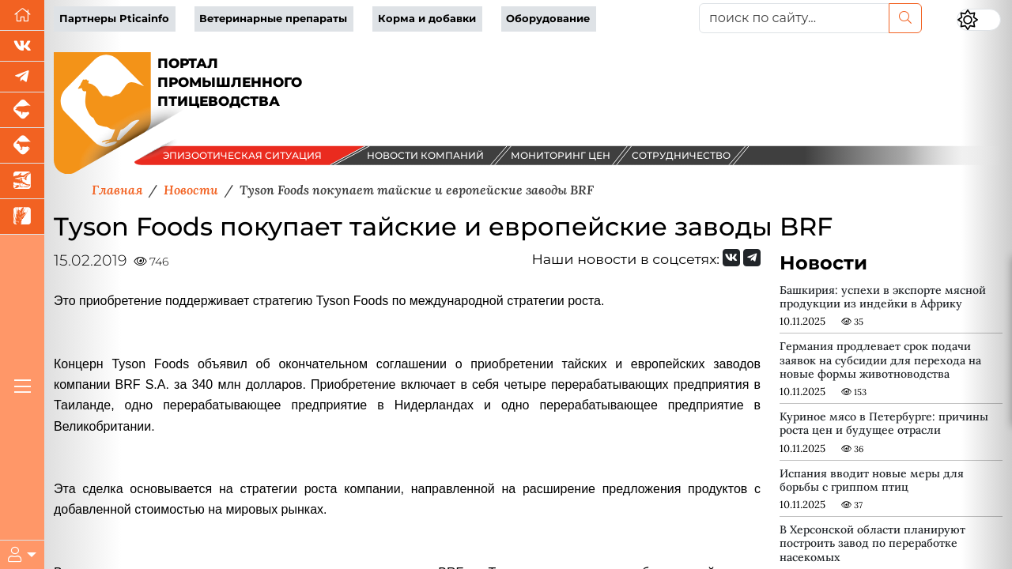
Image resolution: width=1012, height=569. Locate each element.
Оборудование (548, 18)
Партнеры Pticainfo (114, 18)
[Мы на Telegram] (752, 257)
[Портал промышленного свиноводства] (22, 110)
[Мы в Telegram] (22, 77)
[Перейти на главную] (22, 15)
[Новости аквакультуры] (22, 181)
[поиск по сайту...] (794, 18)
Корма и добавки (427, 18)
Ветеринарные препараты (273, 18)
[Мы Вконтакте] (22, 46)
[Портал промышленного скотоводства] (22, 146)
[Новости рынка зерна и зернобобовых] (22, 217)
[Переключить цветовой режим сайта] (979, 20)
